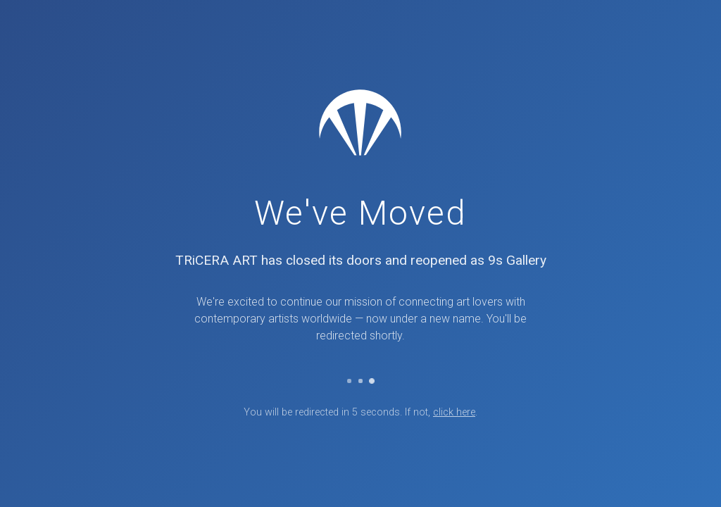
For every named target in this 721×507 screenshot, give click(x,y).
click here (454, 412)
